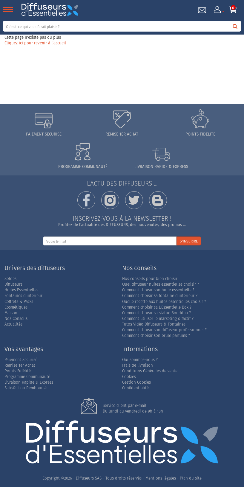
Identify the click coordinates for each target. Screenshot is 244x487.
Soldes (10, 278)
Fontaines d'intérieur (23, 295)
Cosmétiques (15, 307)
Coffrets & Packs (18, 301)
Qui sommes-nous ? (140, 359)
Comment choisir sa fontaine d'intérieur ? (159, 295)
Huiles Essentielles (21, 290)
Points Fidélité (17, 371)
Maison (10, 313)
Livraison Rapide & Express (28, 382)
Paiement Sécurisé (20, 359)
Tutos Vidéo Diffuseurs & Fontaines (153, 324)
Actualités (13, 324)
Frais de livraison (137, 365)
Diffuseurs (13, 284)
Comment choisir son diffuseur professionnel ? (164, 330)
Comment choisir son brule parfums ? (156, 335)
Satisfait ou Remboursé (25, 388)
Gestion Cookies (136, 382)
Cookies (129, 376)
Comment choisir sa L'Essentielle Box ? (156, 307)
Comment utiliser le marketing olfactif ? (158, 318)
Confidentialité (135, 388)
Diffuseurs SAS (89, 478)
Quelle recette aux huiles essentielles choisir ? (164, 301)
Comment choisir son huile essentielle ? (158, 290)
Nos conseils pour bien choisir (149, 278)
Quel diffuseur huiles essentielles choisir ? (160, 284)
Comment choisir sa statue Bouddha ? (156, 313)
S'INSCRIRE (189, 241)
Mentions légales (160, 478)
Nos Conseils (15, 318)
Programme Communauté (27, 376)
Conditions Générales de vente (149, 371)
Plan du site (191, 478)
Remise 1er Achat (19, 365)
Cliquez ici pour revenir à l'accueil (35, 43)
